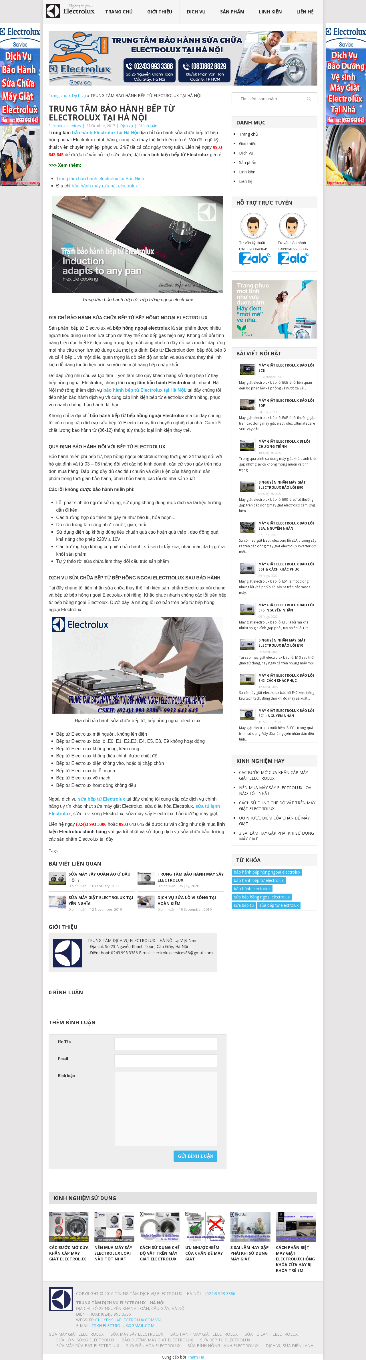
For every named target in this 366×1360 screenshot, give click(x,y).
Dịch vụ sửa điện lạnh (289, 1345)
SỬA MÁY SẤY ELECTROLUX (137, 1334)
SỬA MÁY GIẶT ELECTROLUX (76, 1334)
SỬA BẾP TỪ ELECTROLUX (225, 1340)
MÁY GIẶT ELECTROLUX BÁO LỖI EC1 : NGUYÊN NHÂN (286, 713)
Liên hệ (305, 12)
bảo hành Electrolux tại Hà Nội (105, 132)
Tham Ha (195, 1357)
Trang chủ (119, 12)
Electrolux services (65, 125)
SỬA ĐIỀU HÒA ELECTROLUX (153, 1345)
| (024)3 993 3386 (218, 1293)
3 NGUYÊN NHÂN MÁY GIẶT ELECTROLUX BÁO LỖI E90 (282, 485)
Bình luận (66, 1076)
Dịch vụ (196, 12)
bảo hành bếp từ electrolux (259, 880)
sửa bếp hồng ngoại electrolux (262, 897)
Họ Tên (64, 1042)
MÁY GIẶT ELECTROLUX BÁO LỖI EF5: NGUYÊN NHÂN (286, 608)
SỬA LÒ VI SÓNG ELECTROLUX (85, 1340)
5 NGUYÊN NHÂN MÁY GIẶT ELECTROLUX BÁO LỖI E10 (282, 643)
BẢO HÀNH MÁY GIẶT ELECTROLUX (204, 1334)
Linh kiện (270, 12)
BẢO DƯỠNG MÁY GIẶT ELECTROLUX (157, 1340)
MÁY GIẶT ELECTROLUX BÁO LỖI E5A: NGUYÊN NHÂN (286, 526)
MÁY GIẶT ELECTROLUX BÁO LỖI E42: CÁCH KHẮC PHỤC (286, 678)
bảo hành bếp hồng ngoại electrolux (267, 872)
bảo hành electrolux (252, 888)
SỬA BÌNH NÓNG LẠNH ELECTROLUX (223, 1345)
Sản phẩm (232, 12)
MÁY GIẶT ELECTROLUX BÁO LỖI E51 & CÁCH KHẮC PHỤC (286, 567)
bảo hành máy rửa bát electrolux (105, 185)
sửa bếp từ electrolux (279, 905)
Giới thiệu (159, 12)
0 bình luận (147, 125)
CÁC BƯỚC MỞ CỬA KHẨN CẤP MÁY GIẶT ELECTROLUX (273, 775)
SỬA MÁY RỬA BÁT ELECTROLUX (87, 1345)
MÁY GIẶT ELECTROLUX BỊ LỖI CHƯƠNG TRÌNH (284, 444)
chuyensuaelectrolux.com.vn (128, 1320)
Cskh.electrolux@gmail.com (123, 1325)
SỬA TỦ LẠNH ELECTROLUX (271, 1334)
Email (63, 1059)
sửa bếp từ (244, 905)
